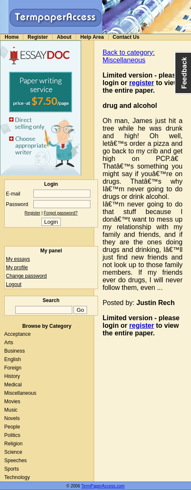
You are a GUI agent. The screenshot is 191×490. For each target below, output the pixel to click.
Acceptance (17, 334)
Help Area (92, 37)
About (64, 37)
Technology (17, 477)
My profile (17, 267)
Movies (12, 401)
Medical (13, 385)
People (12, 427)
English (12, 359)
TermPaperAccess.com (103, 486)
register (141, 82)
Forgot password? (61, 213)
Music (10, 410)
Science (13, 452)
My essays (18, 259)
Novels (12, 418)
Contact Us (126, 37)
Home (12, 37)
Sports (11, 469)
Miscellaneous (20, 393)
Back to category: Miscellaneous (129, 56)
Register (37, 37)
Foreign (13, 368)
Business (14, 351)
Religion (13, 444)
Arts (8, 342)
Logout (14, 284)
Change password (26, 276)
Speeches (15, 460)
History (12, 376)
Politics (12, 435)
